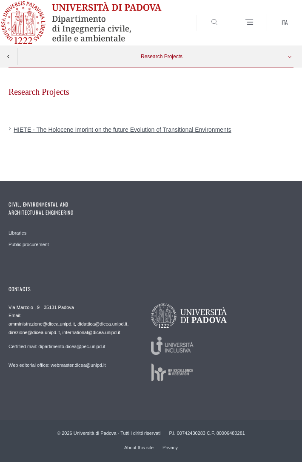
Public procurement (29, 244)
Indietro (8, 56)
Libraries (17, 232)
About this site (139, 447)
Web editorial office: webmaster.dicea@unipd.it (57, 365)
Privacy (170, 447)
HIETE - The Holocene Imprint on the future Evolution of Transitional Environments (122, 129)
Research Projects (161, 57)
